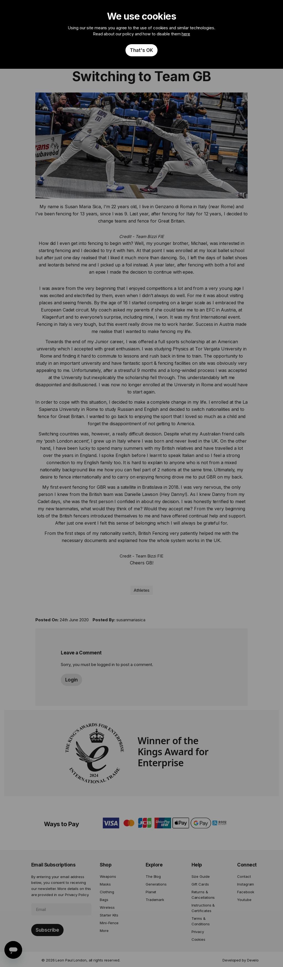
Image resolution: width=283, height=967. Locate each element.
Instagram (245, 884)
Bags (104, 899)
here (186, 33)
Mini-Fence (109, 923)
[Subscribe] (47, 930)
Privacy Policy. (77, 894)
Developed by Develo (240, 960)
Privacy (198, 931)
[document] (141, 34)
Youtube (244, 899)
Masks (105, 884)
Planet (151, 892)
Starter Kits (109, 915)
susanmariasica (130, 619)
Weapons (108, 876)
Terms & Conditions (201, 921)
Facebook (245, 892)
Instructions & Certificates (203, 908)
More (104, 930)
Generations (156, 884)
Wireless (107, 907)
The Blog (153, 876)
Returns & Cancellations (203, 895)
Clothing (107, 892)
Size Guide (201, 876)
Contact (244, 876)
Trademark (155, 899)
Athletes (142, 590)
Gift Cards (200, 884)
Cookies (198, 939)
